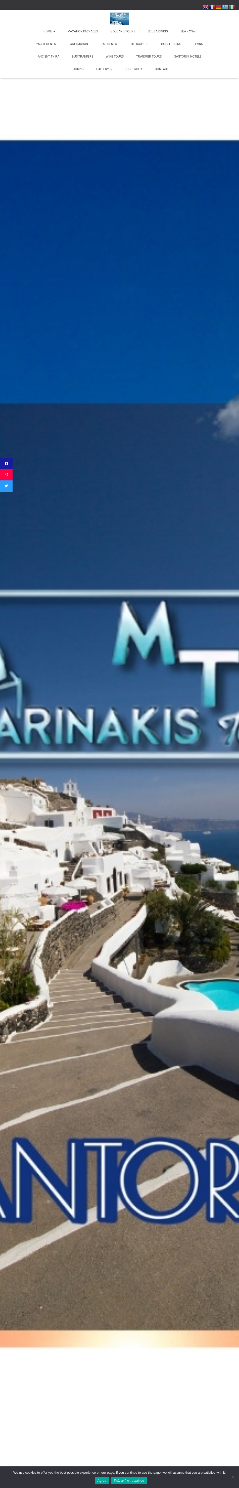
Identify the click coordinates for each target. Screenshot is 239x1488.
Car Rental (109, 44)
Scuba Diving (158, 31)
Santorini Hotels (187, 56)
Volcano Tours (123, 31)
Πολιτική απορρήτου (129, 1480)
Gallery (104, 69)
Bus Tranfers (82, 56)
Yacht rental (46, 44)
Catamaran (79, 44)
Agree (101, 1480)
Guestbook (133, 69)
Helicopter (140, 44)
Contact (162, 69)
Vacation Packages (83, 31)
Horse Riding (171, 44)
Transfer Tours (149, 56)
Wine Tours (115, 56)
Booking (77, 69)
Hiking (198, 44)
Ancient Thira (48, 56)
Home (49, 31)
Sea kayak (188, 31)
